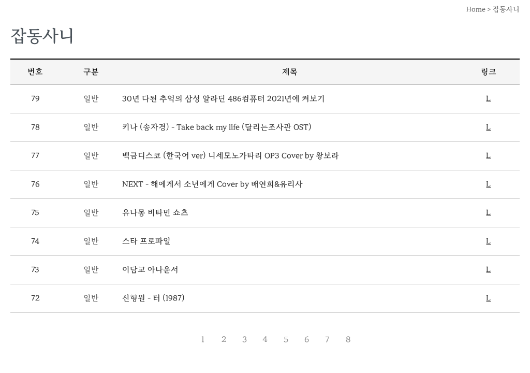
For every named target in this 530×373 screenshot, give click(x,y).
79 (35, 99)
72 (35, 298)
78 (35, 127)
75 (35, 213)
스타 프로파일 (146, 241)
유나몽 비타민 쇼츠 (155, 213)
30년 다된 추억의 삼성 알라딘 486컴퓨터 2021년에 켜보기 (223, 99)
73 (35, 270)
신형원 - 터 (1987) (153, 298)
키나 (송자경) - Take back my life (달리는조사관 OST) (217, 127)
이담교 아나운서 (150, 270)
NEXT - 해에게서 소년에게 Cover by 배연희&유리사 (212, 184)
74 (35, 241)
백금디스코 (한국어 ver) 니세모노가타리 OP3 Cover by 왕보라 (230, 156)
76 (35, 184)
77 (35, 156)
